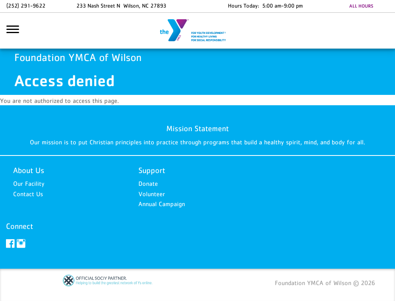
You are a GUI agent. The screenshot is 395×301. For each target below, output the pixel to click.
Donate (148, 183)
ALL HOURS (361, 6)
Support (151, 170)
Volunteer (151, 193)
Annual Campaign (161, 203)
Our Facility (29, 183)
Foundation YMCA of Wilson (197, 31)
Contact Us (28, 193)
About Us (28, 170)
